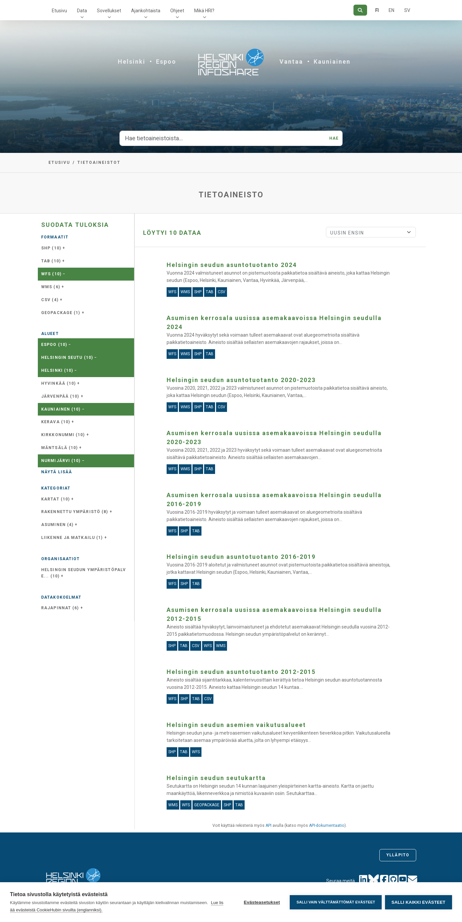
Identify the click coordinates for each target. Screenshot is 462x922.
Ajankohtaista (145, 10)
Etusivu (59, 10)
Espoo (166, 61)
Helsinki (131, 61)
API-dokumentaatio (327, 825)
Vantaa (291, 61)
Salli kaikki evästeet (418, 902)
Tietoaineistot (98, 162)
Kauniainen (332, 61)
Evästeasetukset (262, 902)
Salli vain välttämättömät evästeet (335, 902)
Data (82, 10)
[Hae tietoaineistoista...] (222, 138)
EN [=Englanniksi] (391, 10)
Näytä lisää (56, 472)
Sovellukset (109, 10)
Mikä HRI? (204, 10)
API (268, 825)
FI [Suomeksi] (377, 10)
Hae (334, 138)
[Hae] (360, 10)
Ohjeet (177, 10)
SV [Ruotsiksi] (407, 10)
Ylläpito (397, 855)
